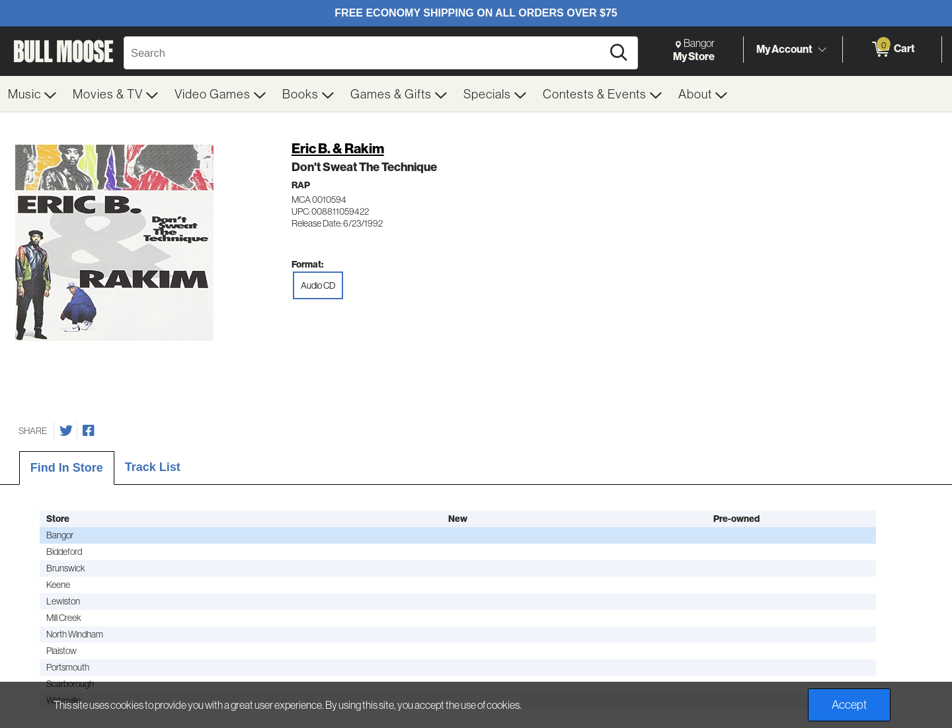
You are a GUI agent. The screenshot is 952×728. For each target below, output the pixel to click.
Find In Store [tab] (66, 467)
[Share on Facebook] (89, 430)
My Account (784, 48)
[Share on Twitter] (66, 430)
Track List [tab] (152, 467)
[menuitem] (32, 94)
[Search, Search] (365, 53)
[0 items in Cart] (892, 49)
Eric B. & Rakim (338, 148)
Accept (849, 704)
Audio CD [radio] (318, 285)
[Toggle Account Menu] (822, 49)
